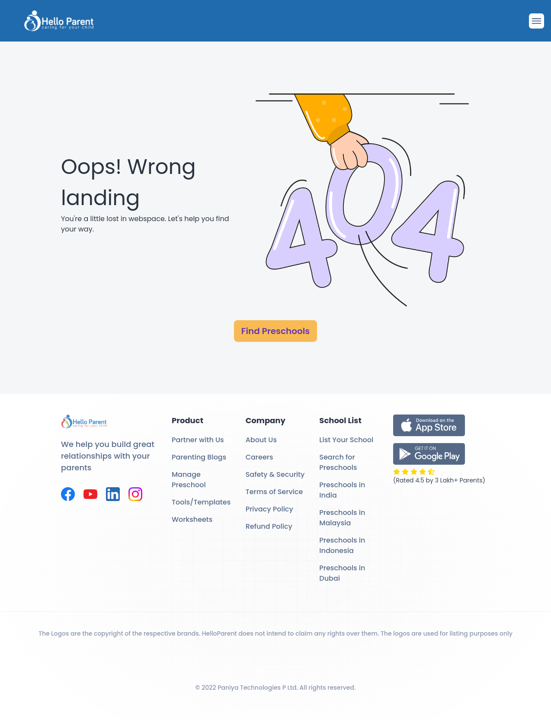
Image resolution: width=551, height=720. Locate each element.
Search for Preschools (338, 462)
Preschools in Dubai (342, 573)
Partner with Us (198, 440)
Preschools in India (342, 490)
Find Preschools (275, 331)
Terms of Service (274, 492)
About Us (261, 440)
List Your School (346, 440)
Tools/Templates (201, 502)
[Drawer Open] (536, 21)
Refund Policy (269, 526)
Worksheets (192, 519)
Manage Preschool (189, 479)
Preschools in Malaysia (342, 518)
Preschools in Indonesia (342, 545)
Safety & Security (275, 474)
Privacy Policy (269, 509)
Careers (259, 457)
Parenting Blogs (199, 457)
